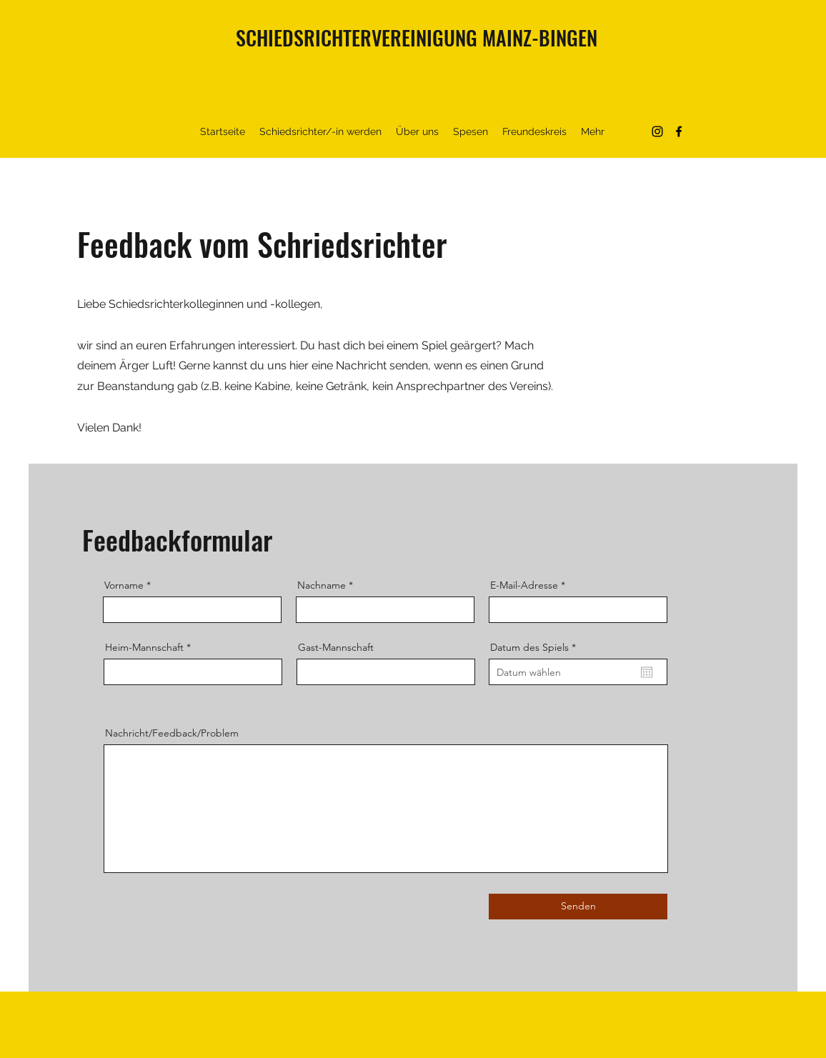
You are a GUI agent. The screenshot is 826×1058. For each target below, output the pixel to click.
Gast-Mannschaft (336, 647)
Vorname (124, 585)
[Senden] (578, 906)
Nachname (321, 585)
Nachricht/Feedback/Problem (172, 733)
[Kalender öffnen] (646, 672)
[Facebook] (679, 131)
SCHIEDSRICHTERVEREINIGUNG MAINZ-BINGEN (416, 37)
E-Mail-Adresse (524, 585)
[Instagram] (657, 131)
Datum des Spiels (536, 647)
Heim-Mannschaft (144, 647)
